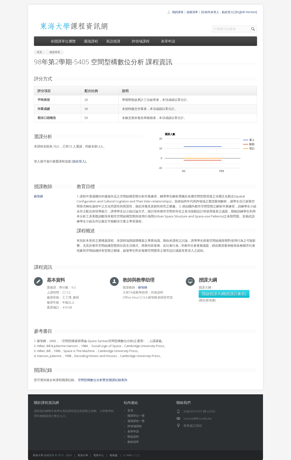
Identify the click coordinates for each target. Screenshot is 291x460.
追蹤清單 (192, 12)
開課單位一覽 (136, 416)
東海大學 (38, 455)
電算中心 (98, 455)
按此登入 (79, 161)
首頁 (130, 410)
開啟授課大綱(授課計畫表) (224, 293)
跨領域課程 (142, 41)
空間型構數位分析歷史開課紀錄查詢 (102, 380)
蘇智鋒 (38, 196)
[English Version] (246, 12)
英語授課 (115, 41)
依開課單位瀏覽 (63, 41)
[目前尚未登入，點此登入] (217, 12)
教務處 (113, 455)
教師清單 (133, 442)
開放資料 (133, 437)
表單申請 (168, 41)
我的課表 (177, 12)
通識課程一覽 (136, 421)
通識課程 (91, 41)
